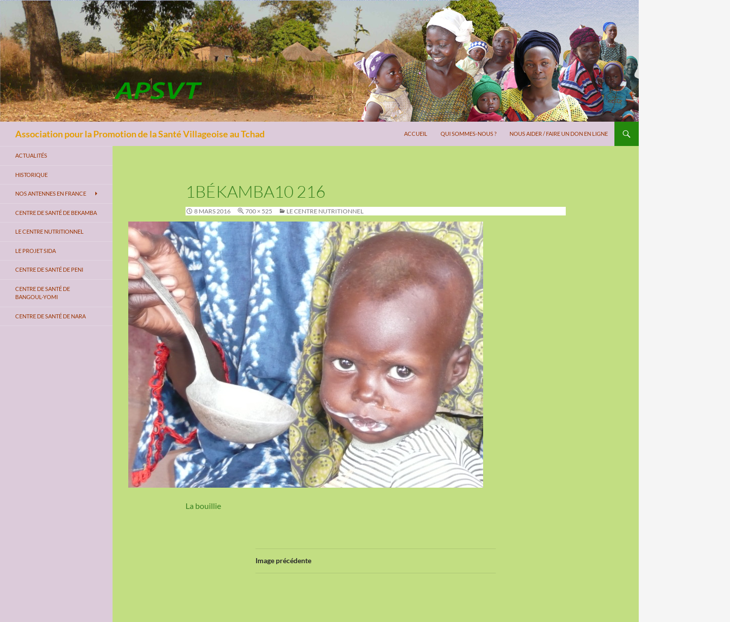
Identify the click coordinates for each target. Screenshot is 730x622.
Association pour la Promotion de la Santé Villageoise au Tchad (140, 133)
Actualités (31, 155)
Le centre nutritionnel (324, 211)
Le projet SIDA (35, 250)
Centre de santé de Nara (50, 316)
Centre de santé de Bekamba (56, 212)
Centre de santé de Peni (49, 269)
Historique (31, 174)
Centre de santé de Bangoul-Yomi (42, 293)
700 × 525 (258, 211)
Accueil (415, 133)
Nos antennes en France (50, 193)
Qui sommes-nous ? (468, 133)
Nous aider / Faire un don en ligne (558, 133)
